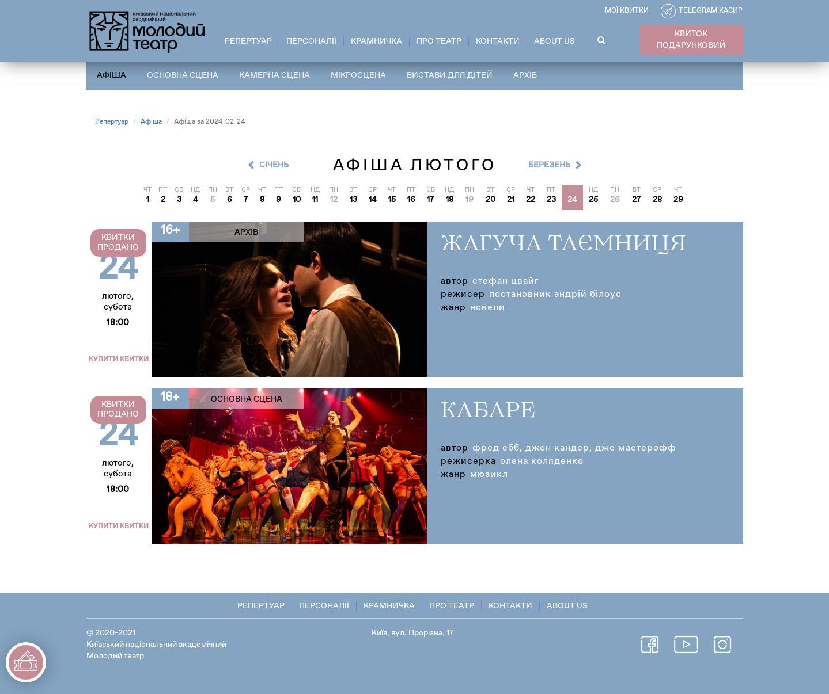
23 (551, 200)
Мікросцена (358, 75)
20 (490, 200)
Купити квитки (119, 359)
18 (449, 200)
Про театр (439, 41)
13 (353, 200)
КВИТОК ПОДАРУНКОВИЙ (691, 39)
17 (430, 200)
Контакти (498, 41)
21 (510, 200)
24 (572, 200)
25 (593, 200)
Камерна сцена (274, 75)
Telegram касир (711, 10)
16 (411, 200)
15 (392, 200)
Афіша (111, 75)
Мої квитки (627, 10)
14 (373, 200)
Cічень (274, 165)
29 (678, 200)
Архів (525, 75)
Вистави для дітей (450, 75)
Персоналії (311, 41)
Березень (549, 165)
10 (297, 200)
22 (530, 200)
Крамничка (376, 41)
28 (657, 200)
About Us (554, 41)
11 (315, 200)
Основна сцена (182, 75)
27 (636, 200)
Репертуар (248, 41)
